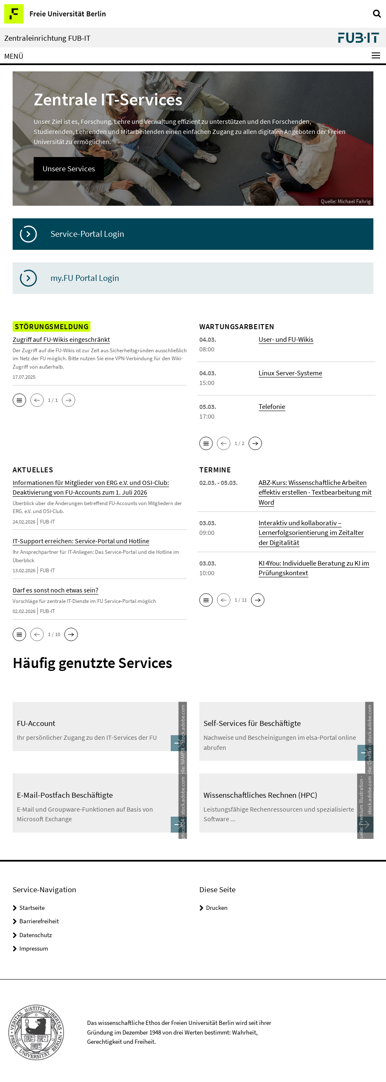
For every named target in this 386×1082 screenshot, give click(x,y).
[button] (19, 399)
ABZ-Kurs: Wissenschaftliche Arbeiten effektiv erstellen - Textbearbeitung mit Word (313, 492)
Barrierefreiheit (39, 918)
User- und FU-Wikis (285, 339)
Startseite (32, 905)
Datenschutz (35, 932)
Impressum (33, 945)
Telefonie (272, 406)
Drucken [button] (216, 905)
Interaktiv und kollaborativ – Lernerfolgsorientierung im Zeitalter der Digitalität (315, 531)
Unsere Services (67, 168)
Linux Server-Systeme (289, 372)
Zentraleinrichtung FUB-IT (47, 38)
